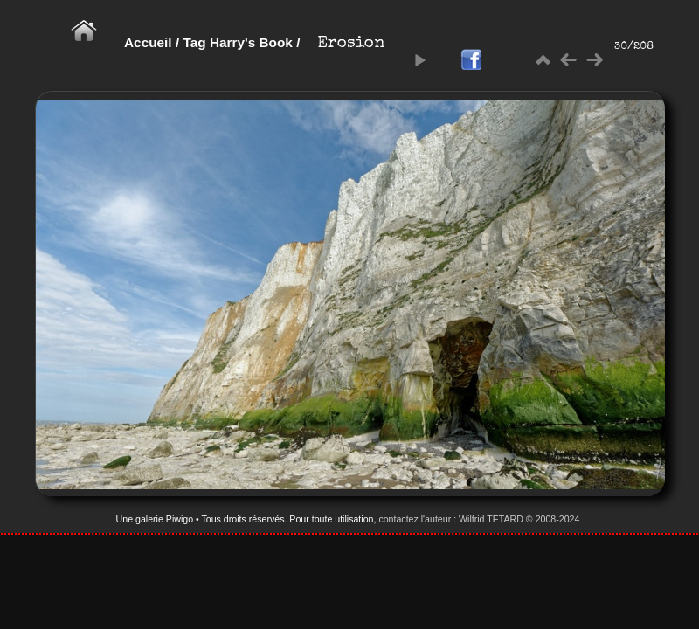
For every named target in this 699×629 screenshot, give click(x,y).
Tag (194, 42)
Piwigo (179, 519)
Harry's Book (251, 42)
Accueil (148, 42)
